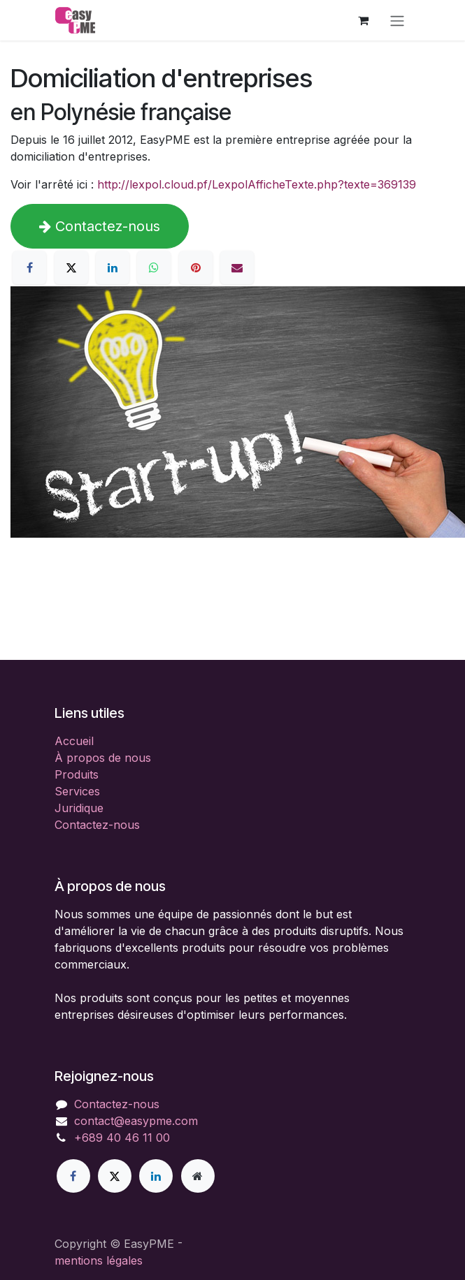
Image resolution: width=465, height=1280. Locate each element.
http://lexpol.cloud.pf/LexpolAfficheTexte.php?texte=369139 (256, 184)
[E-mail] (237, 267)
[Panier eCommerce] (364, 20)
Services (77, 791)
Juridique (79, 808)
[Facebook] (29, 267)
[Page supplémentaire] (198, 1176)
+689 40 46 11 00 (122, 1138)
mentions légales (99, 1260)
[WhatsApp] (154, 267)
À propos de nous (103, 758)
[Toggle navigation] (397, 20)
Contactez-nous (99, 226)
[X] (71, 267)
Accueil (74, 741)
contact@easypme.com (136, 1121)
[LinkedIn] (112, 267)
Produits (77, 774)
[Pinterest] (196, 267)
